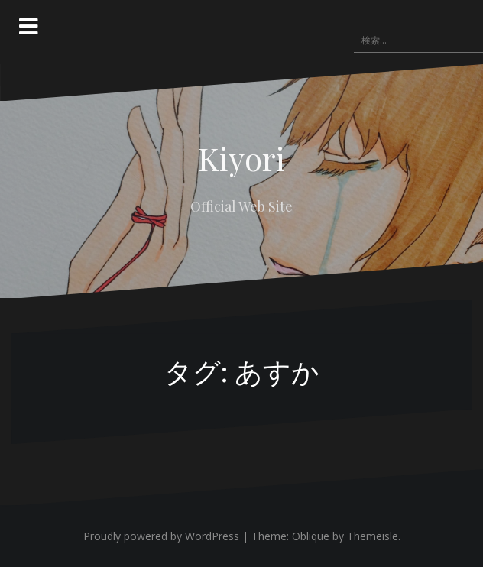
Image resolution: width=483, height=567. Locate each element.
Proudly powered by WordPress (161, 536)
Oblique (310, 536)
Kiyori (241, 158)
